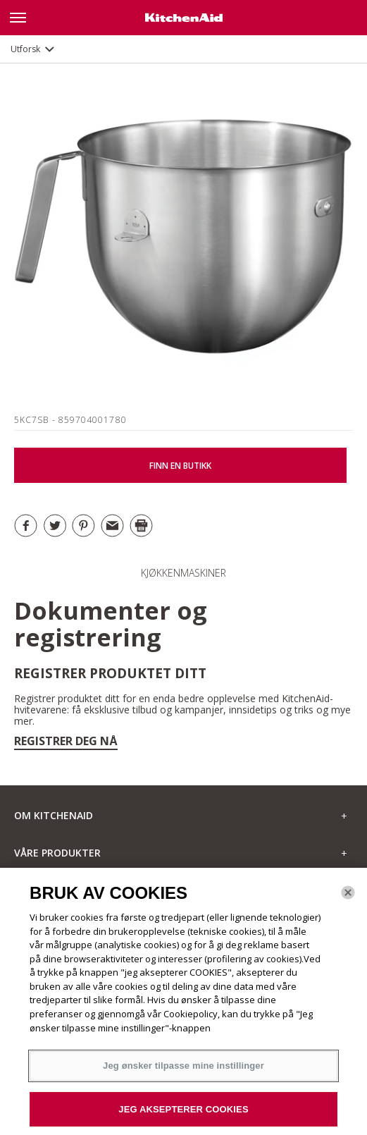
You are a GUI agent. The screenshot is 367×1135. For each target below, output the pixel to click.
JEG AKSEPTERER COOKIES (183, 1113)
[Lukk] (348, 896)
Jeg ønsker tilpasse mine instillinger (183, 1070)
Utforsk (25, 49)
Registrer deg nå (66, 741)
